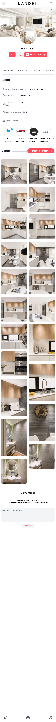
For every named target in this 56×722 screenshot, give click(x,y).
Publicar (28, 525)
